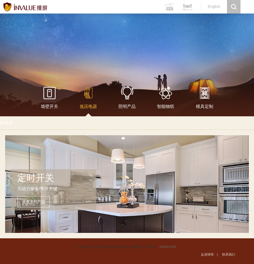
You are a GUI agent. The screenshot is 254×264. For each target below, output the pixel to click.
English (214, 6)
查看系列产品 (33, 202)
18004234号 (168, 247)
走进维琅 (207, 254)
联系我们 (228, 254)
